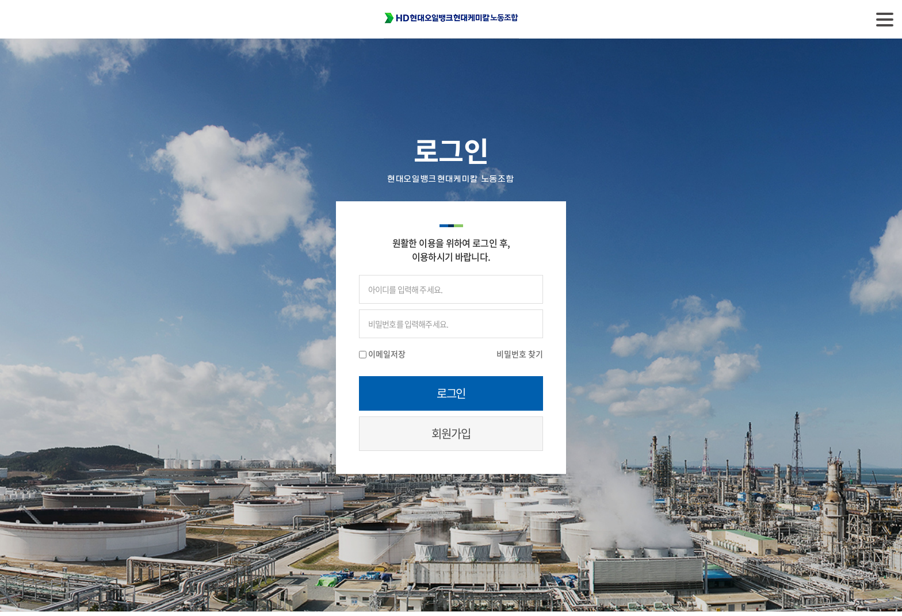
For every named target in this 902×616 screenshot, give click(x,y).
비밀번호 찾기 (519, 353)
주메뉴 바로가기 (0, 0)
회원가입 (451, 433)
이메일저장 (387, 353)
